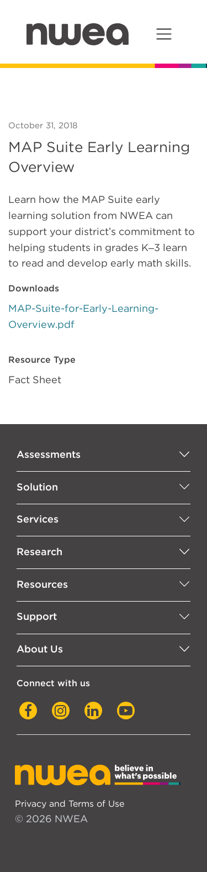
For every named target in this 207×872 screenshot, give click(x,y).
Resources (42, 584)
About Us (40, 649)
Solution (37, 487)
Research (39, 551)
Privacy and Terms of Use (69, 803)
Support (37, 616)
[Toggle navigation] (164, 34)
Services (38, 519)
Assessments (49, 454)
